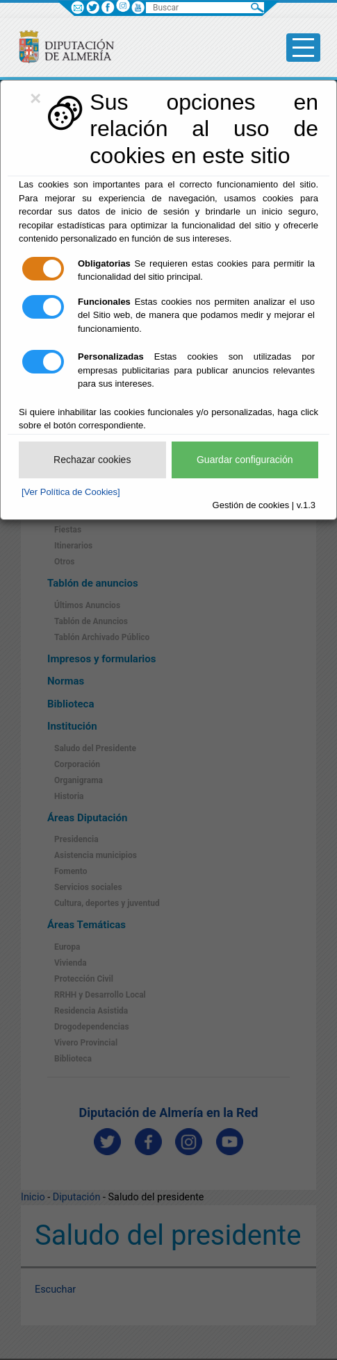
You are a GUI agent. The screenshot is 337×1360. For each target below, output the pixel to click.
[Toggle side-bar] (303, 47)
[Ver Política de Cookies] (71, 492)
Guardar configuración (245, 459)
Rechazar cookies (92, 459)
